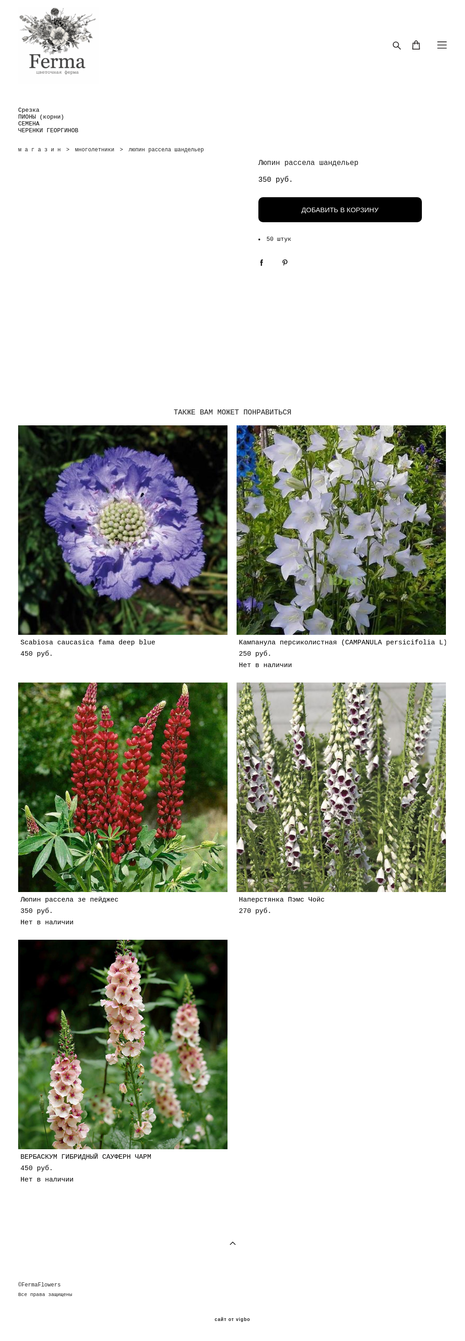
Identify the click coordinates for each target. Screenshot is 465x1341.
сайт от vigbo (232, 1319)
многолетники (94, 150)
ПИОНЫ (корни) (41, 117)
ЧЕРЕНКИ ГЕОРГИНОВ (48, 130)
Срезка (29, 110)
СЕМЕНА (29, 123)
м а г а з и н (39, 150)
